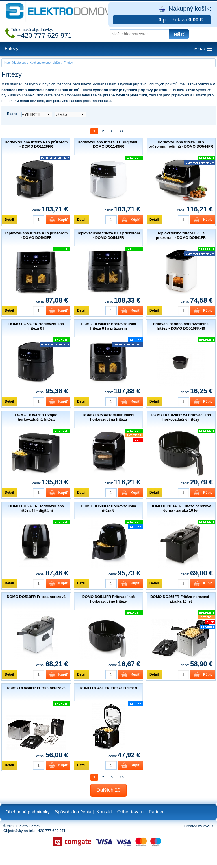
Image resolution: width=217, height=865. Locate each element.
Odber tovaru (130, 811)
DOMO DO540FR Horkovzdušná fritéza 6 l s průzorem (108, 326)
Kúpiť (63, 220)
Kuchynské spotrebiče (45, 62)
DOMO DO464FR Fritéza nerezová (36, 688)
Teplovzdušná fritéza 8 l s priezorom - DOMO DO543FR (108, 235)
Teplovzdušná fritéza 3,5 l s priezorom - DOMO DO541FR (181, 235)
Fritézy (11, 48)
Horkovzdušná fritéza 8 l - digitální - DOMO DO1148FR (109, 144)
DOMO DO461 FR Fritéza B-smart (108, 688)
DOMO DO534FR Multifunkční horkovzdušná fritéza (108, 417)
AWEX (208, 826)
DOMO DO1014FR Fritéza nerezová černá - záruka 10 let (180, 508)
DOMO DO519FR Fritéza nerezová (36, 597)
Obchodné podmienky (28, 811)
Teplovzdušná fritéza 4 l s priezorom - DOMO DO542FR (36, 235)
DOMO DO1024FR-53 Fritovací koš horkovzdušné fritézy (181, 417)
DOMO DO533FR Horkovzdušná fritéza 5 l (108, 508)
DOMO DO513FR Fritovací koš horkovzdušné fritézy (108, 599)
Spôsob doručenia (73, 811)
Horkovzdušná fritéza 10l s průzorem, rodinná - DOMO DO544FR (181, 144)
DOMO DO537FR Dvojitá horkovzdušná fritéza (36, 417)
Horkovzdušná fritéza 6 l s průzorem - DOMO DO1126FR (36, 144)
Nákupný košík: (162, 14)
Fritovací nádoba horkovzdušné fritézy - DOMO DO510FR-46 (181, 326)
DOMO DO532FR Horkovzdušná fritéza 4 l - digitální (36, 508)
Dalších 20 (108, 790)
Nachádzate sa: (15, 62)
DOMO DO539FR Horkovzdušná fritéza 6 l (36, 326)
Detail (9, 220)
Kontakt (104, 811)
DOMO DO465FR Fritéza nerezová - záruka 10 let (180, 599)
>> (122, 131)
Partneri (157, 811)
